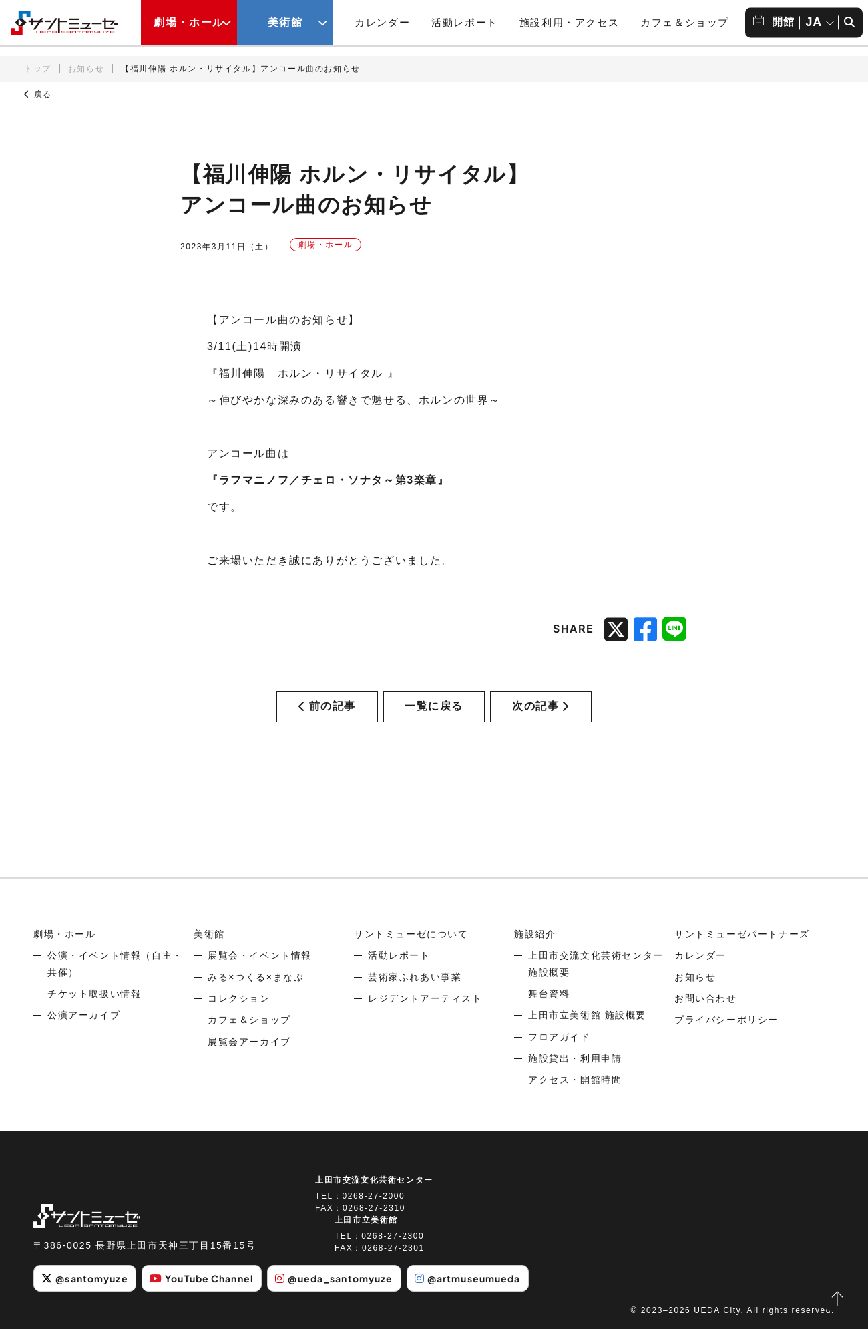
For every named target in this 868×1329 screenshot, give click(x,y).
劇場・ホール (64, 934)
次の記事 (541, 706)
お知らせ (86, 68)
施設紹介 (535, 934)
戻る (38, 94)
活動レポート (464, 22)
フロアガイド (559, 1037)
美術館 (209, 934)
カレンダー (382, 22)
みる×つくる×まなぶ (256, 977)
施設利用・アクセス (569, 22)
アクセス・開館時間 (575, 1079)
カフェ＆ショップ (684, 22)
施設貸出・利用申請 (575, 1058)
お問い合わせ (705, 998)
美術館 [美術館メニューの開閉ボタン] (285, 22)
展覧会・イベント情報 (260, 955)
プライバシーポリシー (726, 1019)
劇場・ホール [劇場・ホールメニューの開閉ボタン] (189, 22)
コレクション (239, 998)
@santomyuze (84, 1278)
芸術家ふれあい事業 (414, 977)
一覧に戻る (434, 706)
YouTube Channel (202, 1278)
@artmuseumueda (468, 1278)
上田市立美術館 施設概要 (587, 1015)
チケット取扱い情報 (94, 993)
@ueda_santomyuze (334, 1278)
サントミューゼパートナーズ (742, 934)
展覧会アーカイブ (249, 1041)
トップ (37, 68)
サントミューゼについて (411, 934)
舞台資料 (549, 993)
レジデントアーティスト (425, 998)
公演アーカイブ (83, 1015)
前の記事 (327, 706)
